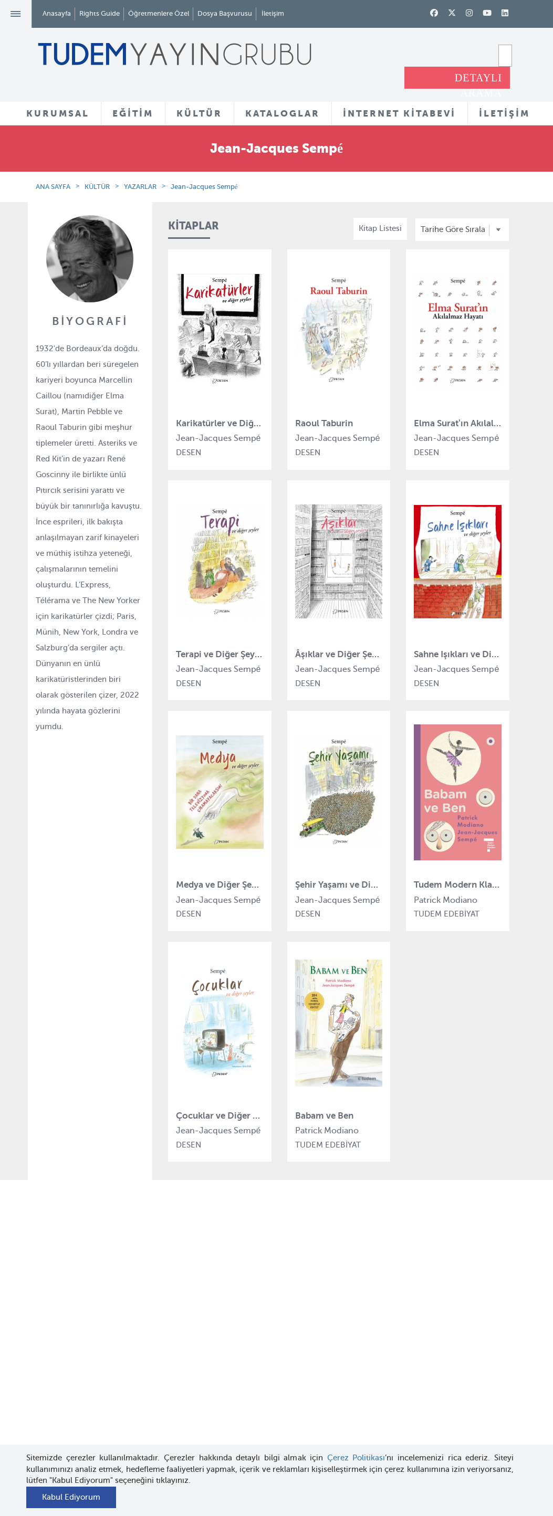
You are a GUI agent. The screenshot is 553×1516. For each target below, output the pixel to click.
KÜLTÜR (199, 113)
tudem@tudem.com (486, 1385)
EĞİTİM (132, 113)
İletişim (273, 13)
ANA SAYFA (53, 187)
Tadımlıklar (265, 1347)
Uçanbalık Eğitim (193, 1392)
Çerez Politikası (356, 1458)
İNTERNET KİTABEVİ (399, 113)
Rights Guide (99, 13)
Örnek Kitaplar (271, 1366)
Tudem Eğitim (187, 1296)
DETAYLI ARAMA (478, 80)
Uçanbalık (180, 1373)
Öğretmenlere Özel (158, 13)
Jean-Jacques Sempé (204, 187)
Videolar (260, 1416)
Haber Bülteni (104, 1365)
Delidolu (177, 1430)
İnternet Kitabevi (357, 1367)
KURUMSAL (57, 113)
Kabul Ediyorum (71, 1497)
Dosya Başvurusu (224, 13)
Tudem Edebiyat (191, 1354)
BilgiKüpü (179, 1335)
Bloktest (176, 1315)
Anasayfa (57, 13)
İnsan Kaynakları (108, 1346)
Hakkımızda (100, 1296)
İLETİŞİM (504, 113)
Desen (173, 1411)
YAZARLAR (140, 187)
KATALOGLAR (282, 113)
